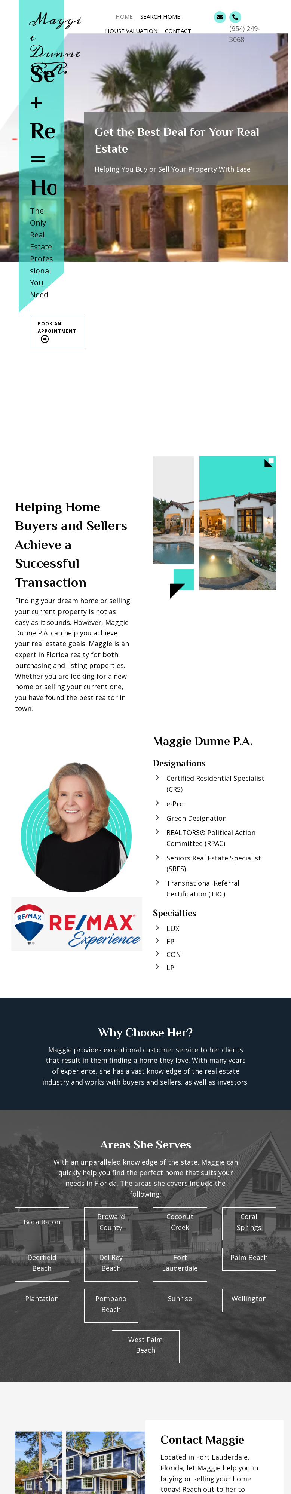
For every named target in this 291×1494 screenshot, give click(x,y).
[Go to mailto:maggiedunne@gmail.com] (220, 17)
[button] (57, 331)
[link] (124, 15)
